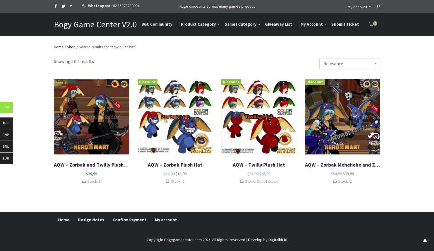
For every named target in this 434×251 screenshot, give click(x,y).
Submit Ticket (345, 24)
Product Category (198, 24)
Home (59, 46)
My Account (357, 6)
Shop (71, 46)
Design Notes (91, 219)
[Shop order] (349, 63)
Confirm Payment (129, 219)
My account (166, 219)
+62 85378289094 (125, 5)
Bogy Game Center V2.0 (95, 24)
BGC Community (156, 24)
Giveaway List (278, 24)
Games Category (240, 24)
